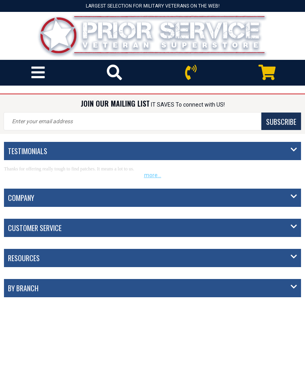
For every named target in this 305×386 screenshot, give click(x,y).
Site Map (249, 375)
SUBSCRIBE (281, 122)
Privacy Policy (177, 375)
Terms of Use (216, 375)
